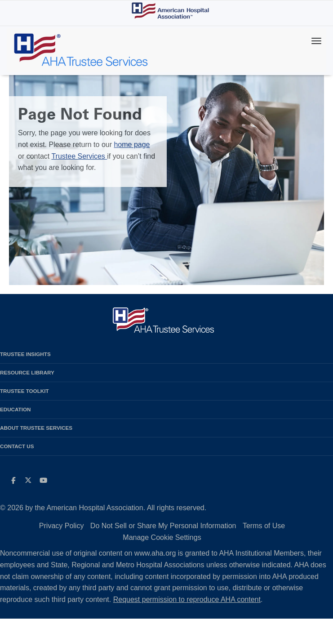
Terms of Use (264, 526)
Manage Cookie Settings (162, 537)
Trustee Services (79, 156)
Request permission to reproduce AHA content (187, 599)
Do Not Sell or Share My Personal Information (163, 526)
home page (132, 144)
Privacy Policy (61, 526)
